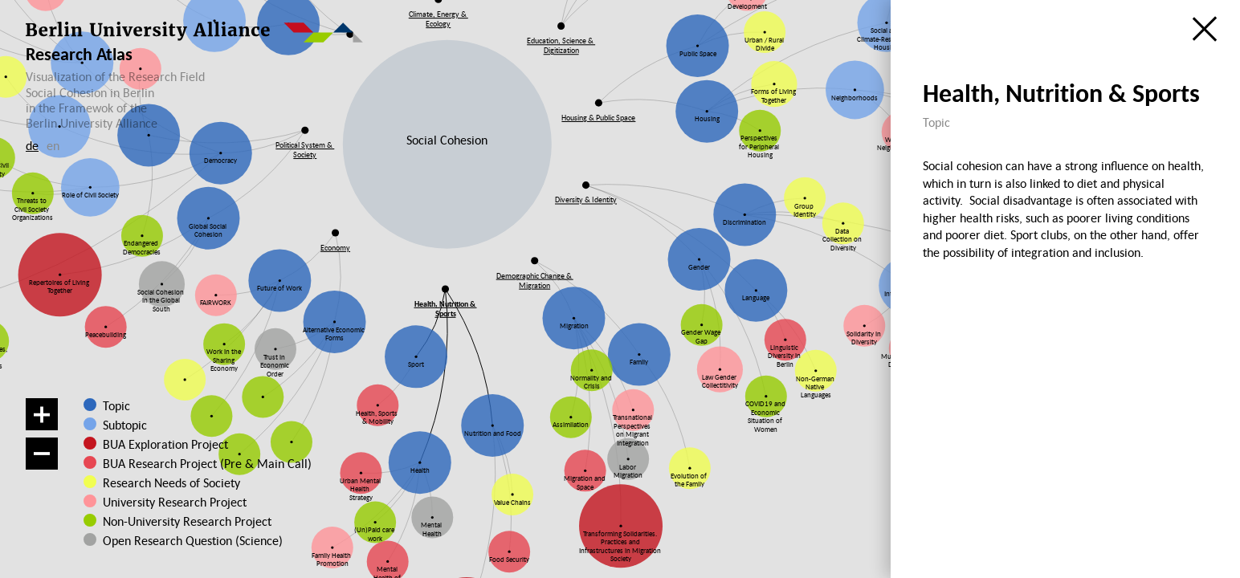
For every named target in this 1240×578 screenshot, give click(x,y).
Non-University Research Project (175, 521)
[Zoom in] (42, 414)
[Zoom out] (42, 454)
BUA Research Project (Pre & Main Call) (207, 463)
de (32, 145)
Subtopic (125, 424)
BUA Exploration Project (165, 444)
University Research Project (168, 501)
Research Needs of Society (169, 482)
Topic (116, 405)
